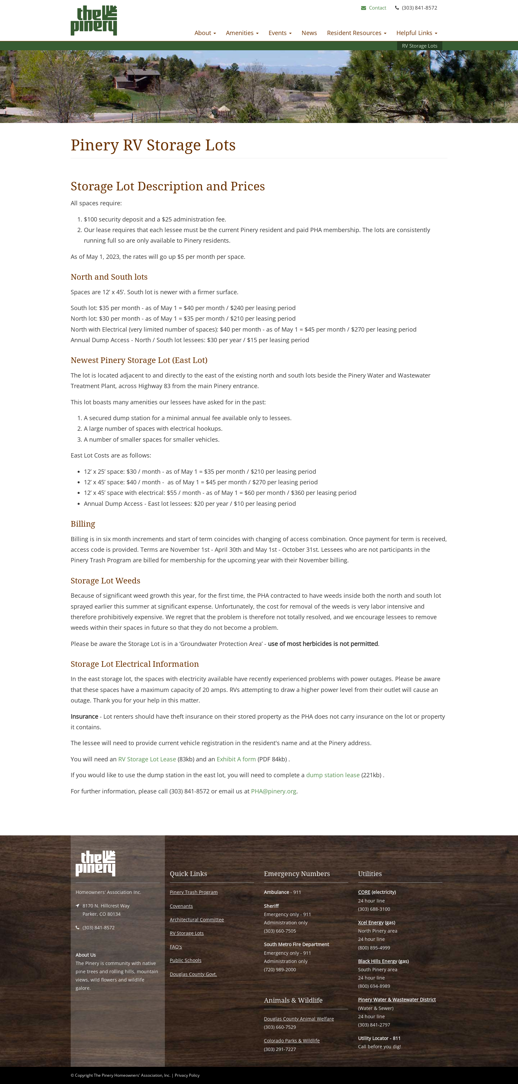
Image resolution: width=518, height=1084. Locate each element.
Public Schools (186, 960)
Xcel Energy (371, 922)
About (205, 33)
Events (280, 33)
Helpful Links (416, 33)
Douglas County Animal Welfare (299, 1019)
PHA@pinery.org (273, 791)
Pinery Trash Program (194, 892)
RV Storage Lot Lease (147, 759)
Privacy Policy (187, 1075)
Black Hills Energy (377, 961)
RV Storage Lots (419, 45)
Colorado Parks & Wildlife (292, 1040)
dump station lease (333, 775)
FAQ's (176, 946)
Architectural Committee (197, 919)
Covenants (181, 906)
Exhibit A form (236, 759)
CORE (364, 892)
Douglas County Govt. (193, 974)
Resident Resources (357, 33)
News (309, 33)
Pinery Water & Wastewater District (397, 999)
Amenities (242, 33)
